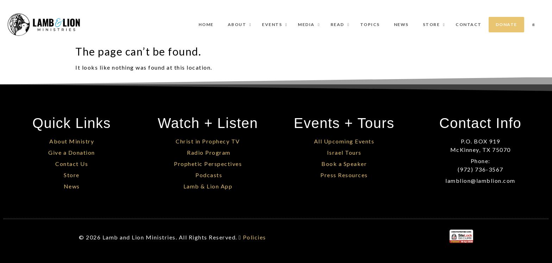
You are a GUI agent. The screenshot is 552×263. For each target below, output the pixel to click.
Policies (254, 237)
